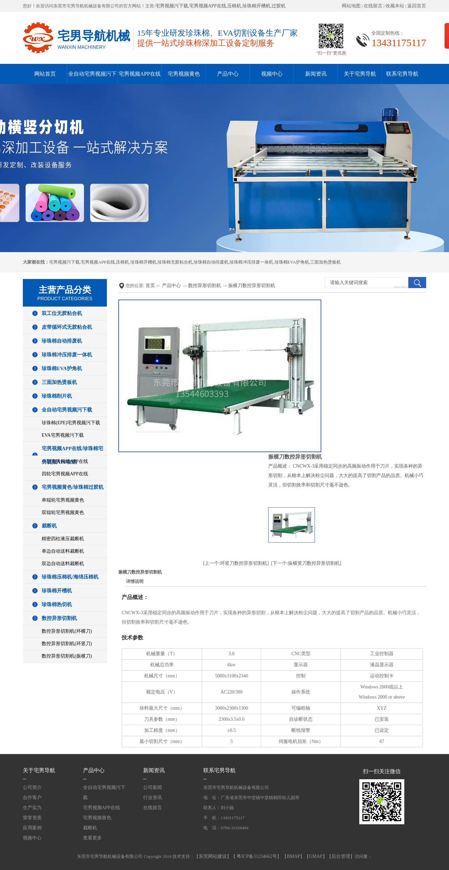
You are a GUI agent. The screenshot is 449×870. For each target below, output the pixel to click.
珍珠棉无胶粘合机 (175, 262)
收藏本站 (394, 5)
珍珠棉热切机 (57, 604)
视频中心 (272, 74)
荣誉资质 (32, 817)
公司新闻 (152, 787)
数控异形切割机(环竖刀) (67, 643)
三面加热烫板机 (325, 262)
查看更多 (92, 837)
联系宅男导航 (402, 74)
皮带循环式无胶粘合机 (67, 327)
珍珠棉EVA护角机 (292, 262)
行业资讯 (152, 797)
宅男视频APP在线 (207, 5)
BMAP (293, 856)
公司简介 (32, 787)
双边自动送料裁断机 (63, 563)
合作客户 (32, 797)
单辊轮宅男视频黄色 (63, 500)
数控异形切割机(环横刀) (67, 631)
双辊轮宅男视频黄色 (63, 512)
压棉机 (234, 5)
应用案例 (32, 827)
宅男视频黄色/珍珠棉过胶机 (73, 487)
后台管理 (340, 856)
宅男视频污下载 (171, 5)
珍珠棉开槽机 (256, 5)
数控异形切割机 (59, 618)
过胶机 (279, 5)
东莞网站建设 (213, 856)
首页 (150, 285)
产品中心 (228, 74)
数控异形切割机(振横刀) (67, 656)
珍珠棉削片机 (57, 396)
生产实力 (32, 807)
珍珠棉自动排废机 (211, 262)
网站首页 (45, 74)
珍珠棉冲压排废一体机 (251, 262)
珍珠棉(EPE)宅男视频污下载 (71, 422)
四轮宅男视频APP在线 (65, 473)
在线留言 (373, 5)
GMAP (315, 856)
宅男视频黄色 (184, 74)
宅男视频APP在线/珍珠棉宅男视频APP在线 (72, 455)
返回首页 (416, 5)
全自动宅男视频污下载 (67, 409)
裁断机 (49, 525)
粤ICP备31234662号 (256, 856)
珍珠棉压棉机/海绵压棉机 (70, 577)
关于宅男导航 (360, 74)
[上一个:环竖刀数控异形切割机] (236, 563)
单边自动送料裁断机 (63, 551)
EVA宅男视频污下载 (63, 435)
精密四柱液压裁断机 (63, 538)
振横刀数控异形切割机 (251, 285)
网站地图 (351, 5)
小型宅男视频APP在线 (65, 461)
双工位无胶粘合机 (62, 313)
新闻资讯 (316, 74)
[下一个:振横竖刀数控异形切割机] (306, 563)
